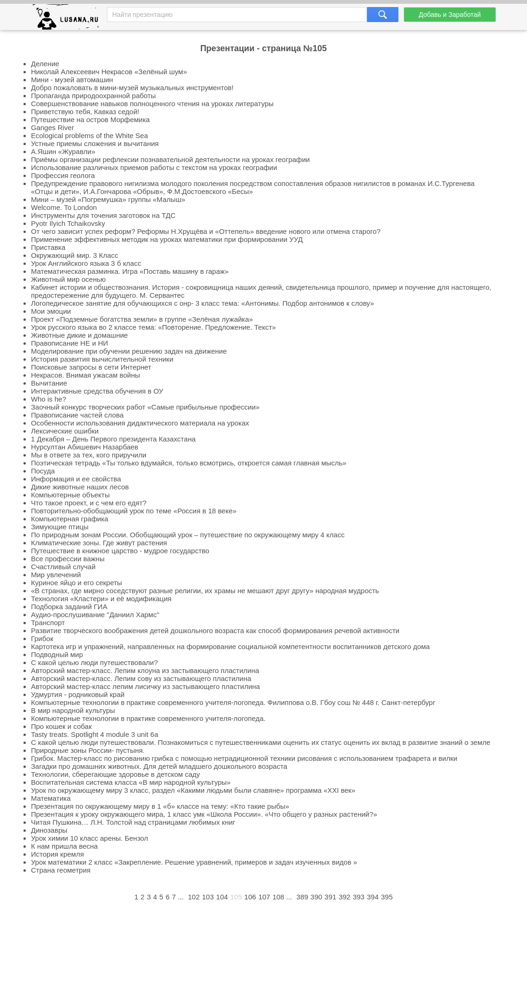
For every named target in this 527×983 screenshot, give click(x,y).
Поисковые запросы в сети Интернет (91, 367)
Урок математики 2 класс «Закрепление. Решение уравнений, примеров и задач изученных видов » (194, 862)
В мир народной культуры (73, 710)
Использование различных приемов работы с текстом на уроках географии (154, 167)
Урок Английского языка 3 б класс (86, 263)
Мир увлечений (56, 575)
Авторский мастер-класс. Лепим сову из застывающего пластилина (141, 678)
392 (345, 897)
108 (278, 897)
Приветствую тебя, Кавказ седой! (85, 112)
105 (236, 897)
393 (359, 897)
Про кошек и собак (61, 726)
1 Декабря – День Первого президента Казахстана (113, 439)
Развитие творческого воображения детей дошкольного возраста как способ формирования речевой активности (215, 631)
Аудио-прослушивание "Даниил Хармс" (95, 615)
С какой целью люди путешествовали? (94, 662)
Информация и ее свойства (76, 479)
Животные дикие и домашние (79, 335)
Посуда (43, 471)
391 (330, 897)
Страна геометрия (61, 870)
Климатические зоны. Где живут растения (99, 543)
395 (387, 897)
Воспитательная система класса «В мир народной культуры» (130, 782)
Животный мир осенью (68, 279)
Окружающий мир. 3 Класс (74, 255)
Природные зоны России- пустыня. (88, 750)
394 (373, 897)
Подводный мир (57, 654)
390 (316, 897)
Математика (51, 798)
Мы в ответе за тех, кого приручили (88, 455)
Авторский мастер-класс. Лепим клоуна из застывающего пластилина (145, 670)
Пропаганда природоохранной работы (93, 96)
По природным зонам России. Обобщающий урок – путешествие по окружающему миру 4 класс (187, 535)
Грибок (42, 638)
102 (193, 897)
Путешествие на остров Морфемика (90, 120)
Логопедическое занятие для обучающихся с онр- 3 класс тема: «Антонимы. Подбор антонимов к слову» (202, 303)
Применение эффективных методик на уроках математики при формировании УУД (167, 239)
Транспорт (48, 623)
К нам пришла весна (64, 846)
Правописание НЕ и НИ (69, 343)
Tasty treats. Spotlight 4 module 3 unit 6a (94, 734)
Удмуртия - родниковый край (77, 694)
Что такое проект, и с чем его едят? (88, 503)
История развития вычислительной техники (102, 359)
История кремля (57, 854)
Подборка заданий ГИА (69, 607)
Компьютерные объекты (70, 495)
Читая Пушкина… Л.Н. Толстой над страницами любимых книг (133, 822)
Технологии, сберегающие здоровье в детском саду (115, 774)
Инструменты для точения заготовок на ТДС (103, 215)
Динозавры (49, 830)
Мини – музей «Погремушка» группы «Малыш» (108, 199)
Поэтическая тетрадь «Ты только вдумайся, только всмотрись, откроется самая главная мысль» (188, 463)
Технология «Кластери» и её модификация (101, 599)
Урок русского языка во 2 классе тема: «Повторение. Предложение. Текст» (153, 327)
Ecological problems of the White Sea (89, 135)
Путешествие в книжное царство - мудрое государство (120, 551)
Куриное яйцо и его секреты (76, 583)
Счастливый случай (63, 567)
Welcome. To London (64, 207)
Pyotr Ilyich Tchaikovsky (68, 223)
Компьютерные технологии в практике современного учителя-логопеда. (148, 718)
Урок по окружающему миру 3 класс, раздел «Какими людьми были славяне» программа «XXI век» (193, 790)
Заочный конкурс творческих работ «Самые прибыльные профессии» (145, 407)
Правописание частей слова (77, 415)
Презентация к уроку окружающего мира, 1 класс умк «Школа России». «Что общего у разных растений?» (204, 814)
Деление (45, 64)
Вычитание (49, 383)
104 (222, 897)
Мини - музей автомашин (72, 80)
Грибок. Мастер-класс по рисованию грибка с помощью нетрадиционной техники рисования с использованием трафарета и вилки (244, 758)
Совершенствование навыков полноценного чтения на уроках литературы (152, 104)
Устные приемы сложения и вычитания (95, 143)
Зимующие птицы (60, 527)
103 (208, 897)
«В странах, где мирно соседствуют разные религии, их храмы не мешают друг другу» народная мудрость (205, 591)
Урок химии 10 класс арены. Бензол (89, 838)
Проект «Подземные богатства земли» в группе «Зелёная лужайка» (142, 319)
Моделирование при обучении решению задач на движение (129, 351)
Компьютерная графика (69, 519)
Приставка (48, 247)
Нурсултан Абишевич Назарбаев (84, 447)
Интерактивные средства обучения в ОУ (97, 391)
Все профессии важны (68, 559)
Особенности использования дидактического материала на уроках (140, 423)
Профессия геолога (63, 175)
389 (302, 897)
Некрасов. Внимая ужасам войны (85, 375)
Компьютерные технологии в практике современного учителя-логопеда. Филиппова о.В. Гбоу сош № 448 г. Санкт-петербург (233, 702)
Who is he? (48, 399)
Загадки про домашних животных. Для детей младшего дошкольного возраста (159, 766)
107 (264, 897)
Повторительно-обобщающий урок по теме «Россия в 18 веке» (134, 511)
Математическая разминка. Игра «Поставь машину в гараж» (130, 271)
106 (250, 897)
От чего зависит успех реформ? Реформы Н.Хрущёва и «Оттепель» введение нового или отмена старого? (206, 231)
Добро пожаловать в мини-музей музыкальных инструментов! (132, 88)
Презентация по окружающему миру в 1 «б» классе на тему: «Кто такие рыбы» (160, 806)
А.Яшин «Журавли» (63, 151)
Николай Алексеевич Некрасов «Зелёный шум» (109, 72)
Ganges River (52, 128)
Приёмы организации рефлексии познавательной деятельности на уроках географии (170, 159)
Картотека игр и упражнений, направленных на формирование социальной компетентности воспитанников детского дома (230, 646)
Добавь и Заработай (450, 14)
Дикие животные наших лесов (80, 487)
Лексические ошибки (65, 431)
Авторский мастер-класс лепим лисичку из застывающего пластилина (145, 686)
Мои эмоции (51, 311)
